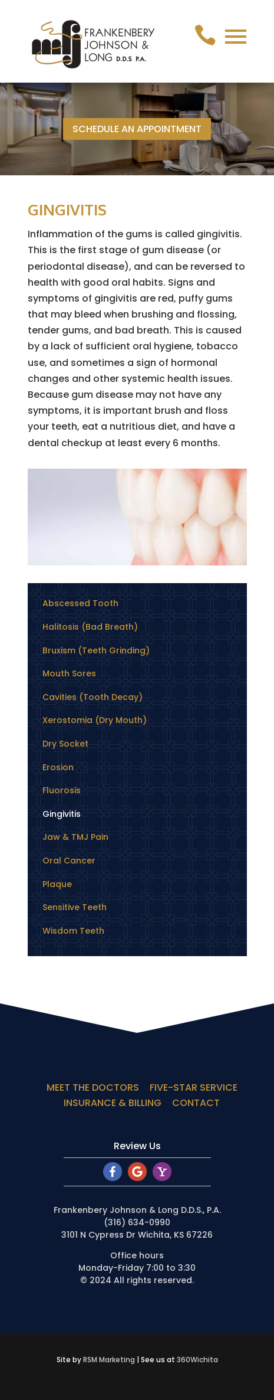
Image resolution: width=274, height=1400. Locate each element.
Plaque (57, 884)
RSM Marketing (109, 1360)
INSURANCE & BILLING (112, 1103)
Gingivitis (61, 814)
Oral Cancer (68, 860)
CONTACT (196, 1103)
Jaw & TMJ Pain (75, 837)
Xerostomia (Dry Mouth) (94, 720)
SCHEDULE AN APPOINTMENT (137, 129)
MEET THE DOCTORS (93, 1087)
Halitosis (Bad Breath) (90, 627)
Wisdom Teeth (73, 931)
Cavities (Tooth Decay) (92, 697)
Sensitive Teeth (74, 907)
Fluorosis (61, 790)
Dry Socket (65, 744)
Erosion (58, 767)
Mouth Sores (69, 673)
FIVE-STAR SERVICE (193, 1087)
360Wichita (197, 1360)
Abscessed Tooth (80, 603)
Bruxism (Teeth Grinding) (96, 650)
